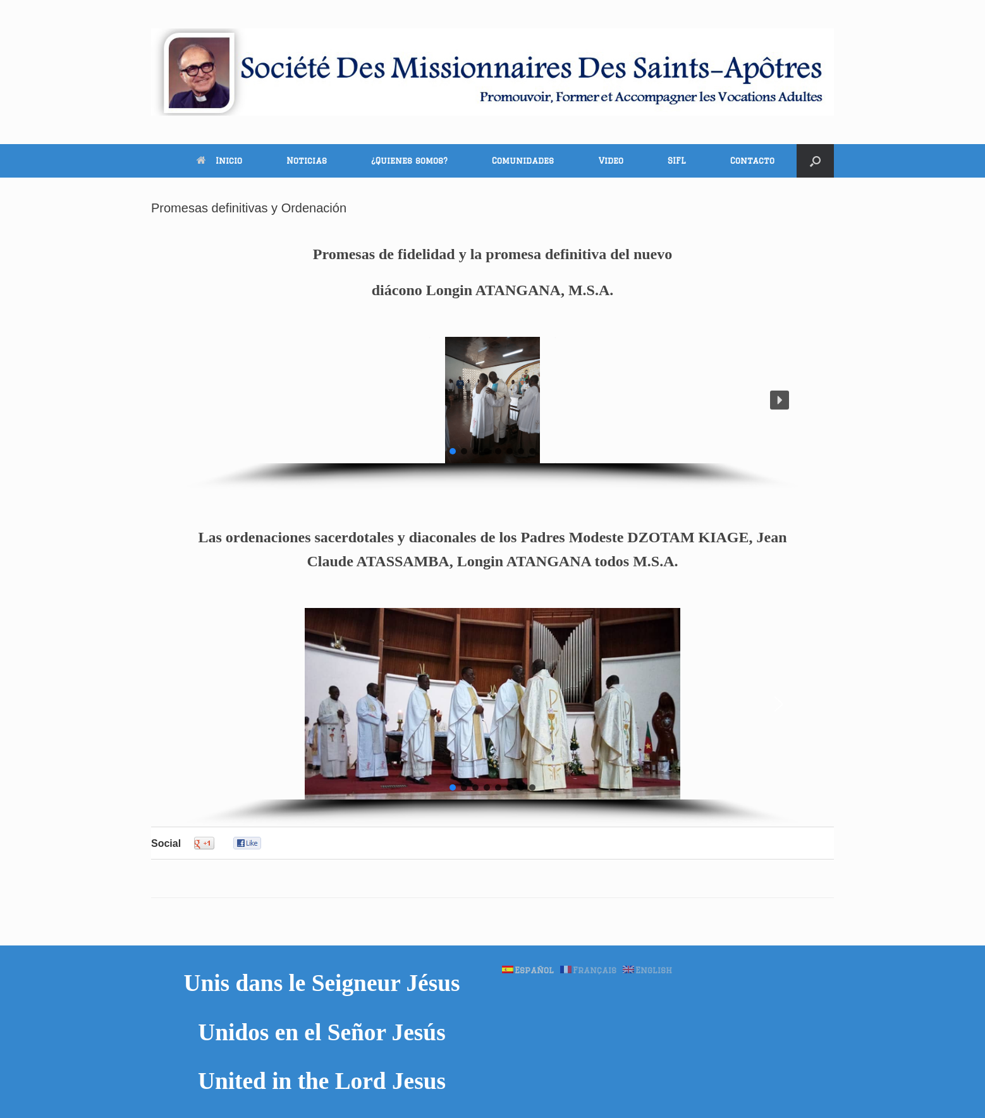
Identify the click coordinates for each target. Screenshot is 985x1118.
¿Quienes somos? (409, 160)
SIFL (677, 160)
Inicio (219, 160)
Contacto (752, 160)
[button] (815, 161)
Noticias (306, 160)
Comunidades (523, 160)
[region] (493, 413)
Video (610, 160)
